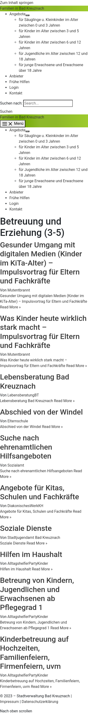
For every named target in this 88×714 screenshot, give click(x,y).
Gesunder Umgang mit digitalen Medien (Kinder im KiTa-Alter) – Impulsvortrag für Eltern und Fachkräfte (41, 263)
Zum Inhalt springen (16, 2)
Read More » (43, 301)
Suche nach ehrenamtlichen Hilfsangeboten (26, 446)
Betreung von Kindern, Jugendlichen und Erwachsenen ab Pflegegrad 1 (37, 594)
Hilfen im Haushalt (31, 554)
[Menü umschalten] (27, 15)
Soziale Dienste (26, 528)
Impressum (9, 701)
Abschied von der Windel (41, 411)
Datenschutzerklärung (40, 701)
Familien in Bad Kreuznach (22, 8)
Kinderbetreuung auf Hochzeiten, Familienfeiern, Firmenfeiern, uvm (34, 653)
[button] (6, 111)
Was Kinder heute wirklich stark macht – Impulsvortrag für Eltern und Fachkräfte (43, 332)
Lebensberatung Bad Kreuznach (34, 381)
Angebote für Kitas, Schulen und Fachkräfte (39, 492)
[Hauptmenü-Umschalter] (12, 123)
